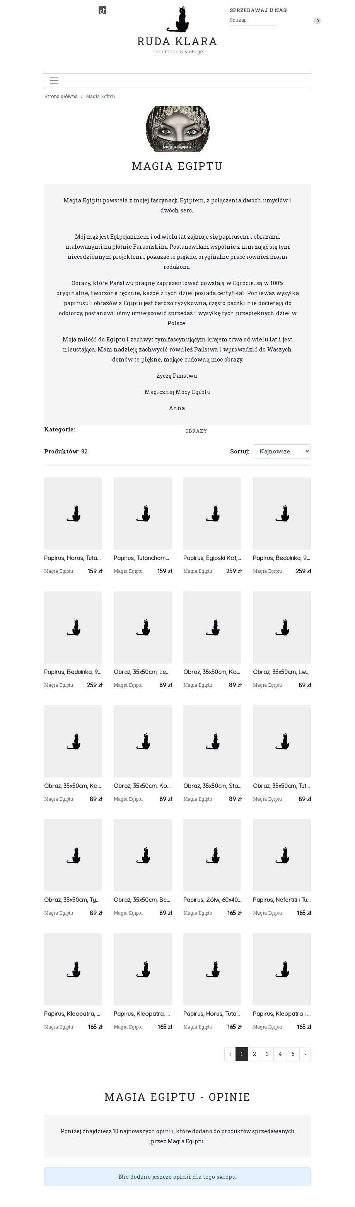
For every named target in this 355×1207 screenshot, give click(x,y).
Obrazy (196, 431)
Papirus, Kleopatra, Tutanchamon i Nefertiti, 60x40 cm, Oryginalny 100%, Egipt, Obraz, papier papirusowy (143, 1013)
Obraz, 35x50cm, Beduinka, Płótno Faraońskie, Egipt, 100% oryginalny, (143, 899)
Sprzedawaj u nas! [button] (258, 10)
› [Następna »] (305, 1054)
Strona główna (61, 96)
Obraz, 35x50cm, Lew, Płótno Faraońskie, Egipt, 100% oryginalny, (143, 672)
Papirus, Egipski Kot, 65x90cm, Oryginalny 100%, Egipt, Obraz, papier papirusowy (212, 558)
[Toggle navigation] (54, 80)
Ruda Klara (177, 35)
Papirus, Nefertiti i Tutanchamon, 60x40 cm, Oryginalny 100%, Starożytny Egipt (282, 899)
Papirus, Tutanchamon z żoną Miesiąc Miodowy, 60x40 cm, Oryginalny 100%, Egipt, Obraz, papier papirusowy (143, 558)
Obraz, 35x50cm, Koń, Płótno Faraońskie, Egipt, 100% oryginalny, (73, 785)
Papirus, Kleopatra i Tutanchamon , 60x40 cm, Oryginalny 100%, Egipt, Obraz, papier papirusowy (282, 1013)
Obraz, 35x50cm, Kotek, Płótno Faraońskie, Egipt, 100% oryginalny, (212, 672)
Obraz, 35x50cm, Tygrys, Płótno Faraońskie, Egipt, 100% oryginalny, (73, 899)
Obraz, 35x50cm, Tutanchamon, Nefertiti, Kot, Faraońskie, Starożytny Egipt (282, 785)
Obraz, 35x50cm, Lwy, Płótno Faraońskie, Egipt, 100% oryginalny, (282, 672)
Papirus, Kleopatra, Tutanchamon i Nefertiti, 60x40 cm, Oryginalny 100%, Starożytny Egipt (73, 1013)
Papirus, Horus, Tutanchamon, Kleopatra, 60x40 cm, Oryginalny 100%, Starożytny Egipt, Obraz (73, 558)
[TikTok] (102, 10)
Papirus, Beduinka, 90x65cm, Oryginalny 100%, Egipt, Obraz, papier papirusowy (282, 558)
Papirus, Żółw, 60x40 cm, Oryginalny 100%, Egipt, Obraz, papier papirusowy (212, 899)
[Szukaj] (273, 19)
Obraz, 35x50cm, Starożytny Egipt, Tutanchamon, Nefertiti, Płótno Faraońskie (212, 785)
